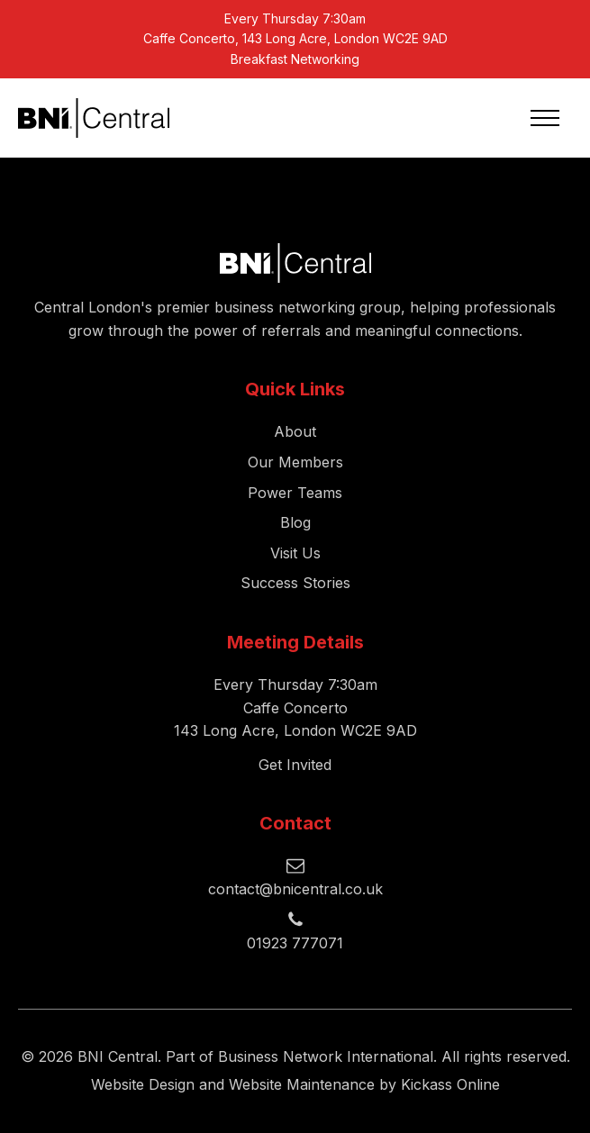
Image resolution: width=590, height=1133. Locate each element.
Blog (295, 522)
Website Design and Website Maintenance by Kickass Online (295, 1084)
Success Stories (295, 583)
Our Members (295, 462)
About (295, 431)
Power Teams (295, 493)
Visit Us (295, 553)
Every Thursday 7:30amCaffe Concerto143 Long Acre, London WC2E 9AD (295, 707)
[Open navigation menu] (545, 118)
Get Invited (295, 765)
